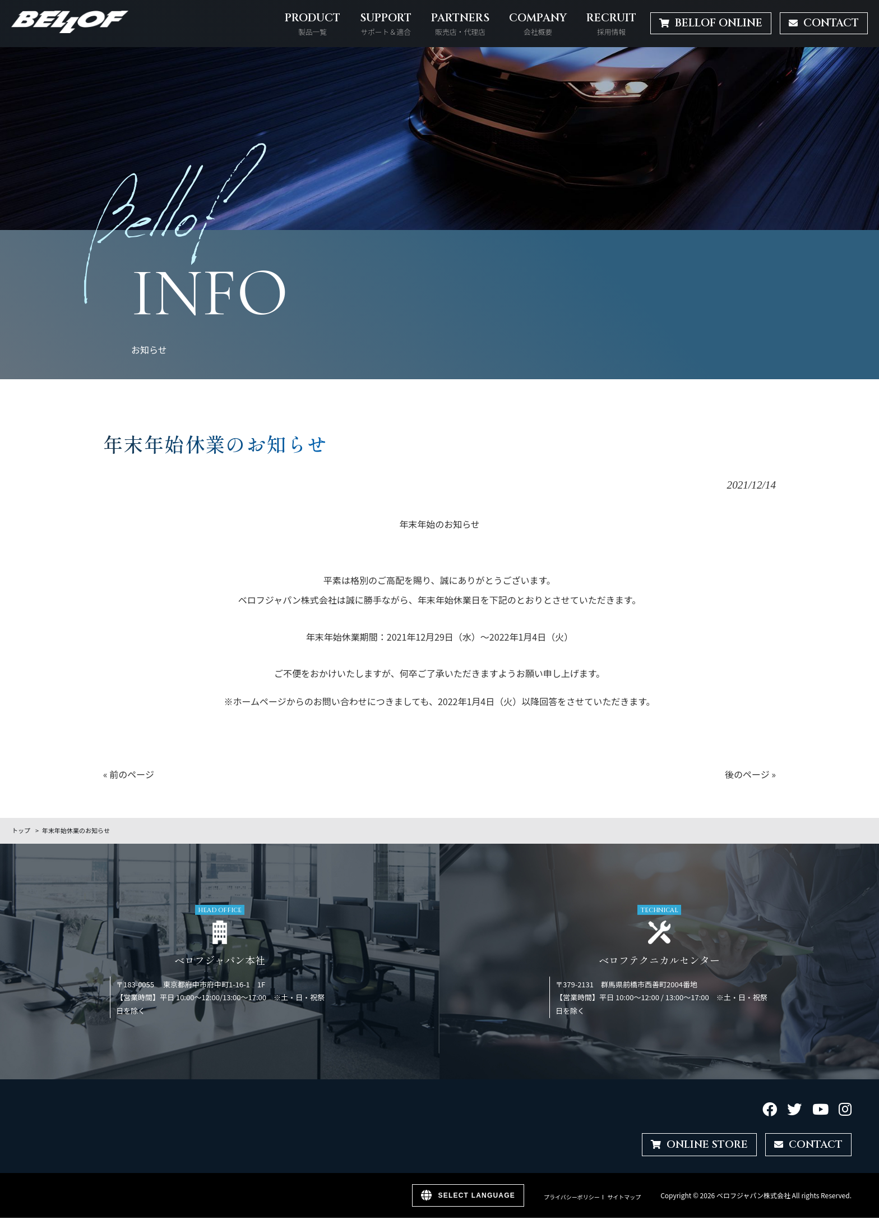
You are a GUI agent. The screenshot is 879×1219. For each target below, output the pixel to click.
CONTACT (807, 1145)
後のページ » (750, 774)
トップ (21, 830)
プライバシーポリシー (572, 1197)
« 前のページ (128, 774)
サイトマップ (624, 1197)
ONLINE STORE (696, 1145)
